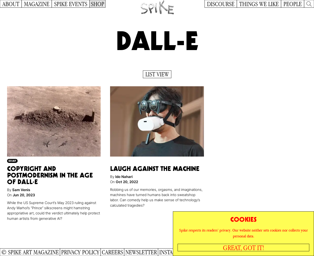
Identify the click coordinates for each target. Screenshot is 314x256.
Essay (12, 160)
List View (157, 74)
